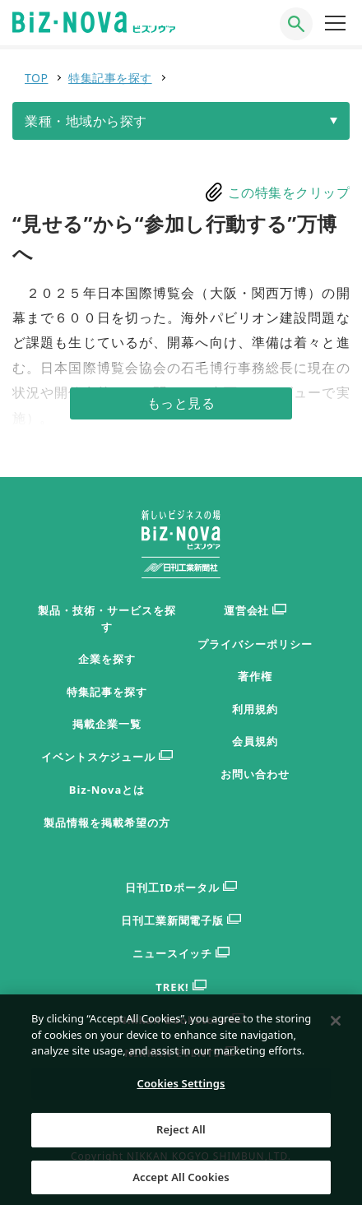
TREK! (180, 987)
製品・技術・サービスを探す (107, 618)
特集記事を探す (110, 78)
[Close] (336, 1026)
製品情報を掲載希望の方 (107, 822)
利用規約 (255, 709)
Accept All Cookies (181, 1182)
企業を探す (107, 658)
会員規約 (255, 741)
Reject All (181, 1135)
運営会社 (255, 611)
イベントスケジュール (107, 757)
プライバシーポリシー (255, 644)
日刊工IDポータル (180, 888)
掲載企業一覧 (107, 723)
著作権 (255, 676)
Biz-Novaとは (107, 789)
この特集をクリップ (289, 192)
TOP (36, 78)
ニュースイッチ (181, 954)
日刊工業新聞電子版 (181, 921)
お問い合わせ (255, 774)
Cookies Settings (181, 1089)
